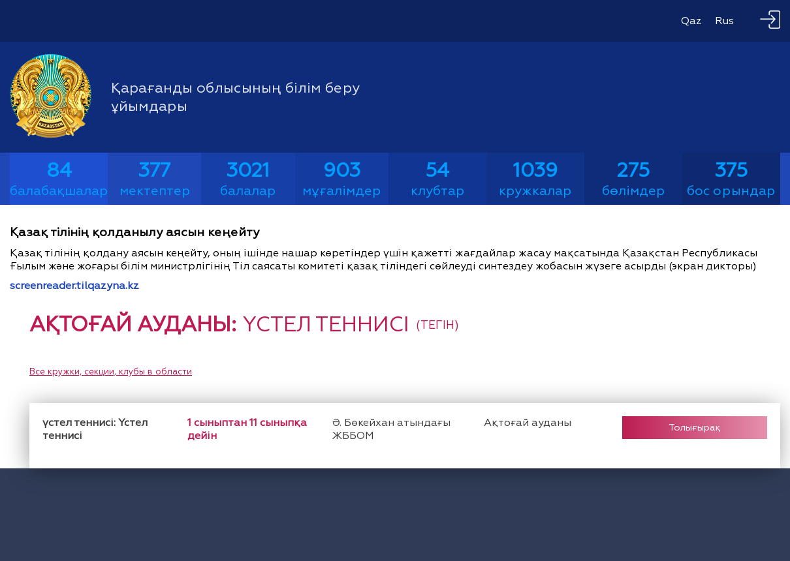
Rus (724, 20)
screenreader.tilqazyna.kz (74, 285)
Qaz (691, 20)
